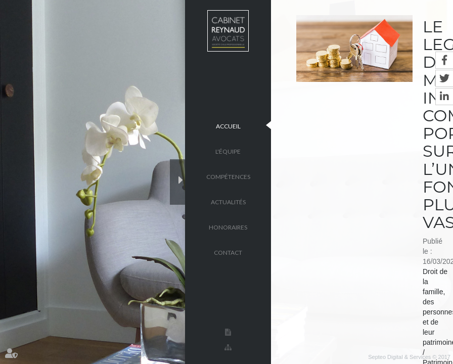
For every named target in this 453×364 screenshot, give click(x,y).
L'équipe (228, 151)
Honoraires (228, 227)
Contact (228, 252)
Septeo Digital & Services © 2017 (409, 357)
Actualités (228, 201)
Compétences (228, 176)
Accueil (228, 125)
